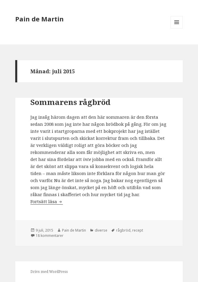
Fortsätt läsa (46, 201)
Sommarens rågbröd (70, 102)
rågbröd (123, 230)
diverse (101, 230)
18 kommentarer (49, 235)
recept (137, 230)
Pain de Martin (39, 18)
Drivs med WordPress (49, 271)
